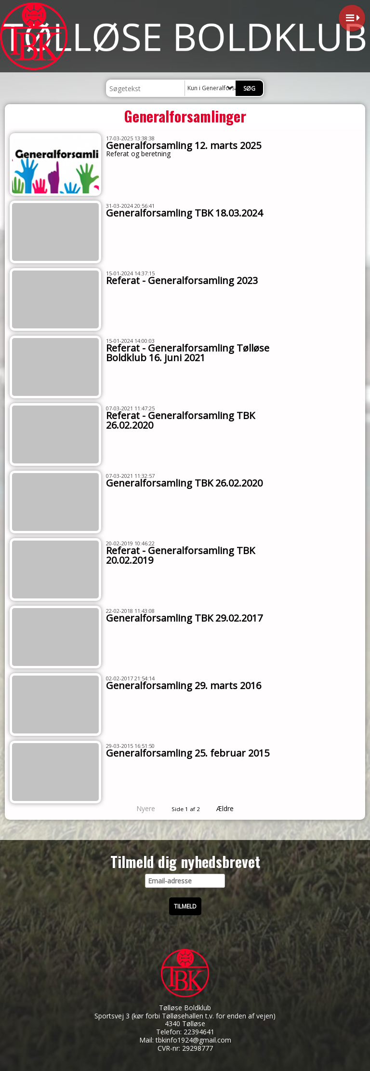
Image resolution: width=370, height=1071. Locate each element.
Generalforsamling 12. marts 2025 (183, 145)
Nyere (140, 808)
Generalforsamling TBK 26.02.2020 (184, 482)
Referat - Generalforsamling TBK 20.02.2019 (180, 555)
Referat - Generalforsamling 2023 (182, 280)
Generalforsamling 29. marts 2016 (183, 685)
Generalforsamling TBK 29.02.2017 (184, 617)
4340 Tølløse (185, 1023)
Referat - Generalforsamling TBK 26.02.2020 (180, 420)
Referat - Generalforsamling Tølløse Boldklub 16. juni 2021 (187, 352)
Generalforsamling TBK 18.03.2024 (184, 212)
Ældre (231, 808)
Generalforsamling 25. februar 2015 (187, 752)
